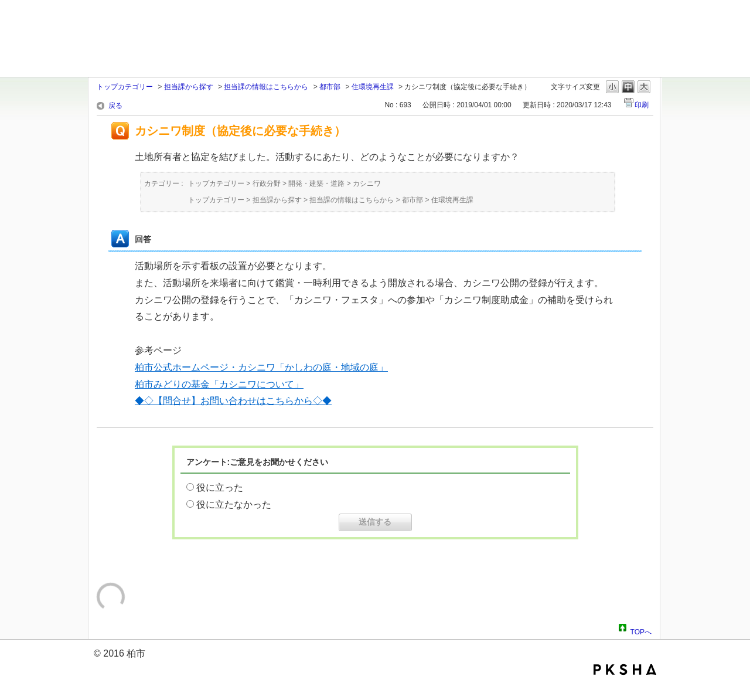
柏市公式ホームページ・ (186, 367)
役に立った (219, 487)
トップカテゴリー (125, 87)
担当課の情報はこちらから (266, 87)
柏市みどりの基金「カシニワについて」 (219, 384)
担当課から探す (188, 87)
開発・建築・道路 (316, 183)
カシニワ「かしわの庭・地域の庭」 (313, 367)
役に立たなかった (233, 504)
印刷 (642, 105)
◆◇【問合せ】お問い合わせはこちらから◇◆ (233, 401)
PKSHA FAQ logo (625, 669)
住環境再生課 (373, 87)
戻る (115, 105)
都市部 (329, 87)
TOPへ (641, 630)
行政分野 (267, 183)
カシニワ (367, 183)
